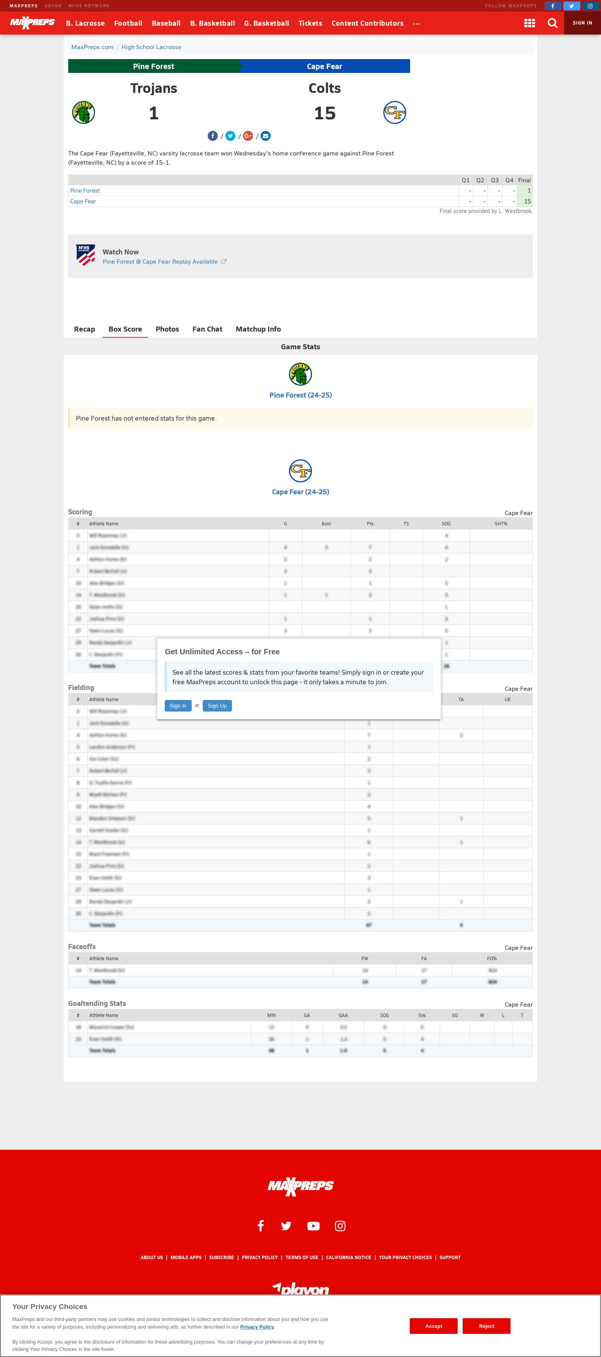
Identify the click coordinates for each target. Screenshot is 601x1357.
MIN (271, 1015)
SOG (446, 523)
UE (508, 699)
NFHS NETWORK (89, 5)
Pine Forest (153, 66)
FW (364, 958)
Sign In (178, 706)
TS (406, 523)
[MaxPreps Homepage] (300, 1187)
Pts (370, 523)
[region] (300, 1325)
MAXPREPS (24, 5)
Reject (486, 1326)
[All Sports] (416, 23)
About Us (152, 1257)
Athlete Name (103, 523)
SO (455, 1015)
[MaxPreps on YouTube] (313, 1225)
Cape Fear (324, 66)
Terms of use (302, 1257)
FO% (492, 958)
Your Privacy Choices (405, 1257)
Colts (325, 87)
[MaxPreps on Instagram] (590, 6)
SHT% (501, 523)
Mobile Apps (186, 1257)
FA (424, 958)
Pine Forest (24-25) (300, 395)
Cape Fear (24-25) (300, 491)
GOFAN (53, 5)
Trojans (153, 87)
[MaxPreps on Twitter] (571, 6)
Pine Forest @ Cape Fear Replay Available (160, 261)
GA (307, 1015)
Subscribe (221, 1257)
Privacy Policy (260, 1257)
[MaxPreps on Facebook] (553, 6)
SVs (422, 1015)
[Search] (552, 23)
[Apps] (529, 23)
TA (461, 699)
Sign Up (217, 706)
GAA (343, 1015)
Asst (326, 523)
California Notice (348, 1257)
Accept (433, 1326)
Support (450, 1257)
